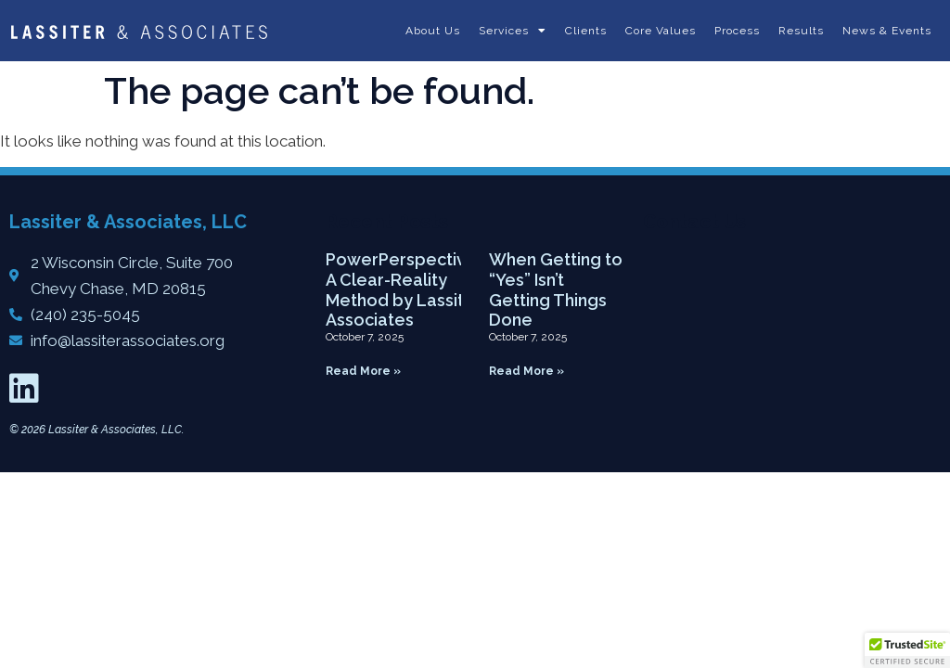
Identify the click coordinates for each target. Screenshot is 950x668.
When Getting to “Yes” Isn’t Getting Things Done (556, 289)
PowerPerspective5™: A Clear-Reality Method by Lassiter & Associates (414, 289)
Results (801, 30)
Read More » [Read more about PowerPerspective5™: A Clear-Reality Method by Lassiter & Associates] (363, 371)
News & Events (886, 30)
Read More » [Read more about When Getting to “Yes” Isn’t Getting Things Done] (526, 371)
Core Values (660, 30)
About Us (432, 30)
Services (512, 30)
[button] (907, 650)
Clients (586, 30)
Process (737, 30)
